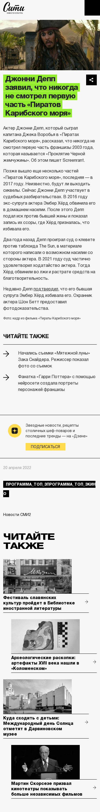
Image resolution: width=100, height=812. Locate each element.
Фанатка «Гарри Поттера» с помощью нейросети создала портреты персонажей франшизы (56, 383)
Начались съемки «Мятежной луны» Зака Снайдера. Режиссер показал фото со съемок (54, 359)
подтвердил (46, 289)
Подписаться (45, 447)
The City (14, 8)
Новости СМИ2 (17, 514)
